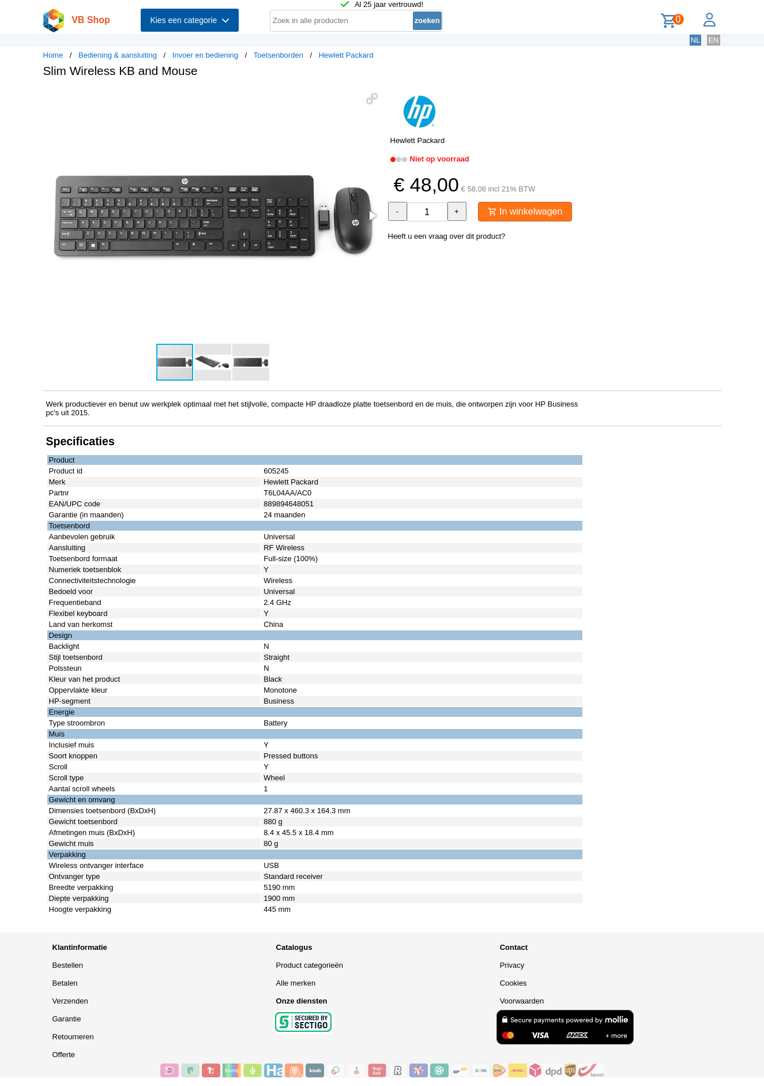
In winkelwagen (525, 211)
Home (53, 55)
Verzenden (70, 1001)
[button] (372, 98)
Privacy (512, 965)
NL (696, 40)
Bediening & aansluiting (117, 55)
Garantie (66, 1018)
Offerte (64, 1054)
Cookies (513, 983)
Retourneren (73, 1036)
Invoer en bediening (205, 55)
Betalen (65, 983)
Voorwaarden (522, 1001)
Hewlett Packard (346, 55)
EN (713, 40)
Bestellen (67, 965)
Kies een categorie (189, 20)
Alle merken (296, 983)
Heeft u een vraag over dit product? (447, 236)
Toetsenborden (278, 55)
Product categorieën (309, 965)
